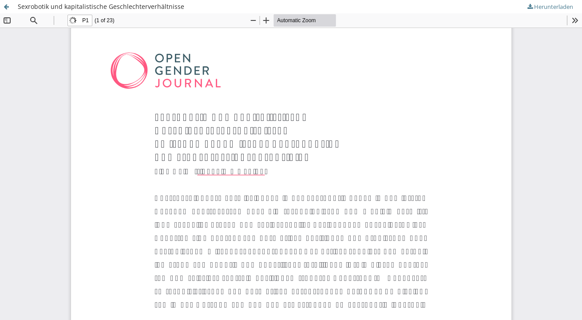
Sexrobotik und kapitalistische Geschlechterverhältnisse (101, 6)
